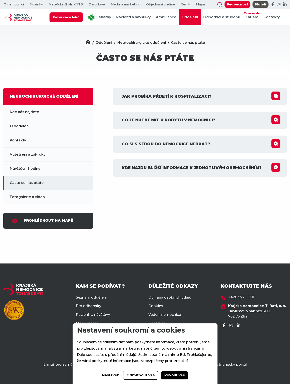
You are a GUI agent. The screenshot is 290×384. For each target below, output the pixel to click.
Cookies (155, 306)
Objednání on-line (160, 4)
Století (260, 4)
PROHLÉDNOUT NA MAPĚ (42, 220)
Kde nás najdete (24, 112)
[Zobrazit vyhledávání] (219, 4)
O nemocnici (14, 4)
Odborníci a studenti (221, 17)
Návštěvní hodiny (25, 169)
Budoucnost (237, 4)
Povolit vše (174, 375)
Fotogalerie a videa (27, 197)
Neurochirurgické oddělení (141, 43)
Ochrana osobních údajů (169, 297)
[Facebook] (272, 4)
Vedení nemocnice (164, 315)
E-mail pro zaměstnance (65, 364)
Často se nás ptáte (188, 43)
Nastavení (111, 375)
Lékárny (99, 17)
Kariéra (252, 15)
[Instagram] (279, 4)
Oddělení (190, 17)
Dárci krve (97, 4)
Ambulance (166, 17)
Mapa (200, 4)
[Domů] (87, 42)
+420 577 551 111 (241, 297)
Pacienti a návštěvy (133, 17)
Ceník (185, 4)
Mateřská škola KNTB (66, 4)
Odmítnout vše (141, 375)
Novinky (36, 4)
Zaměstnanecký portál (226, 364)
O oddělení (20, 126)
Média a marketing (125, 4)
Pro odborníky (88, 306)
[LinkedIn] (285, 4)
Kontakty (272, 17)
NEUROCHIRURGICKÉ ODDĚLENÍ (44, 96)
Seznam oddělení (91, 297)
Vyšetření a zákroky (27, 154)
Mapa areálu (87, 323)
